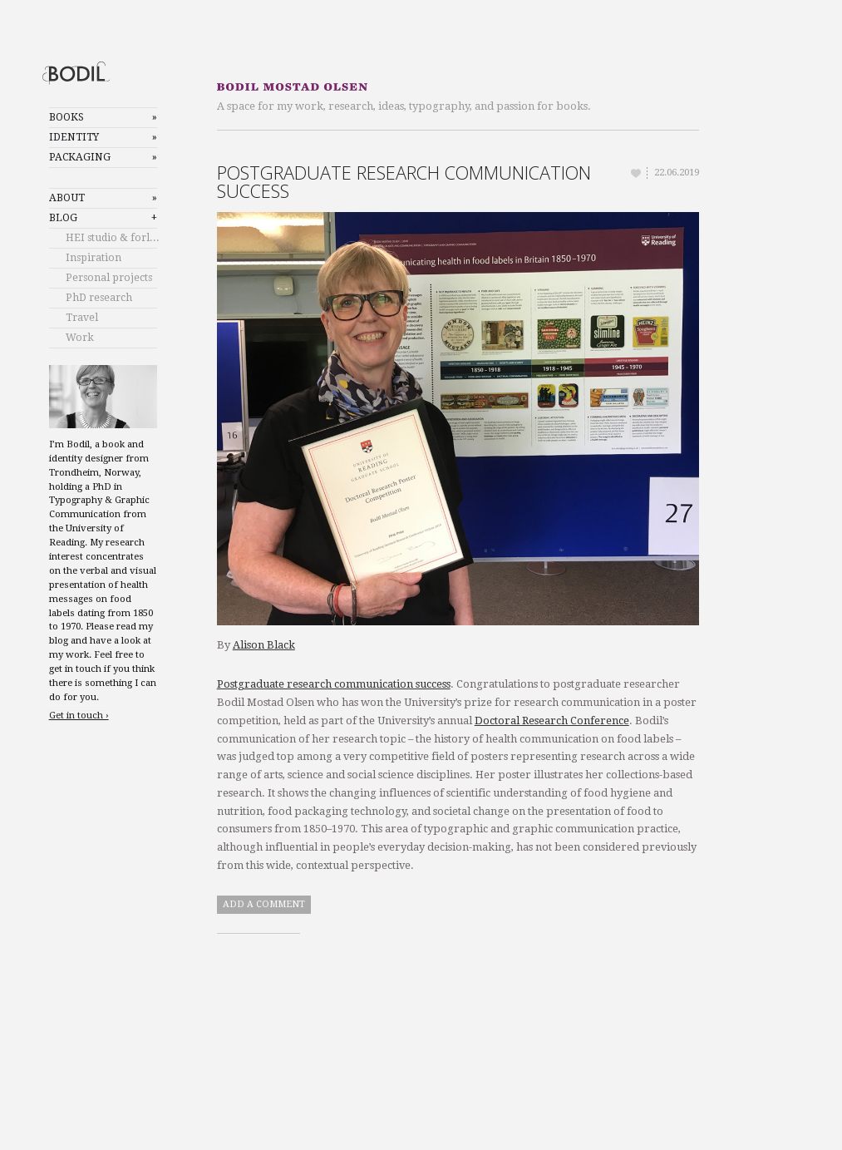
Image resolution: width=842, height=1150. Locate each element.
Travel (82, 317)
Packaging (80, 157)
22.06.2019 (676, 172)
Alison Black (264, 645)
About (67, 198)
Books (66, 117)
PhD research (99, 298)
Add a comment (264, 904)
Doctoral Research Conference (552, 720)
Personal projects (109, 278)
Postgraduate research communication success (404, 182)
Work (80, 337)
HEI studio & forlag (113, 238)
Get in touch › (79, 715)
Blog (63, 218)
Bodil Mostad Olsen (90, 72)
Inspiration (93, 258)
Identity (74, 137)
